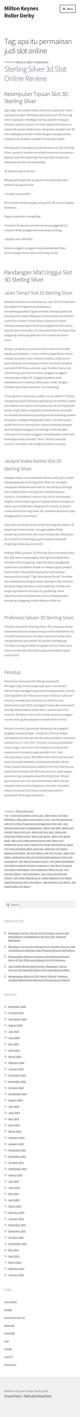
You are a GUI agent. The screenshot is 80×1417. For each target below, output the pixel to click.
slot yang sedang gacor (27, 878)
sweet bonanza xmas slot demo (22, 882)
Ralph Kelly (42, 62)
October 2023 (16, 1162)
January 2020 (16, 1275)
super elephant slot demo (57, 878)
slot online (10, 1302)
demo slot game (40, 836)
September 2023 (17, 1168)
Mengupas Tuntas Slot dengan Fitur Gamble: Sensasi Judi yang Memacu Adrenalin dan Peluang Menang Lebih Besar (41, 948)
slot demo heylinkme (62, 861)
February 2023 (16, 1212)
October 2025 (16, 1013)
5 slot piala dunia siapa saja (27, 815)
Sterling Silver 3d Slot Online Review (35, 73)
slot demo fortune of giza (33, 861)
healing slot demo (14, 853)
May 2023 (13, 1193)
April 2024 (13, 1125)
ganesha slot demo (56, 848)
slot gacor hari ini (14, 1317)
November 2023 (17, 1156)
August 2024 (15, 1100)
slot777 (8, 1357)
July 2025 (13, 1031)
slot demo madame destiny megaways (26, 865)
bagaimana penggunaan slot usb (42, 823)
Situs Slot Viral (24, 811)
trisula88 (9, 1333)
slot (6, 1341)
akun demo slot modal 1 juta (33, 819)
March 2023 (14, 1206)
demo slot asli (22, 832)
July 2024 (13, 1106)
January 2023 (16, 1218)
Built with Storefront (37, 1396)
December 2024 (17, 1075)
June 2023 (14, 1187)
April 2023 (13, 1200)
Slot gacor (10, 1364)
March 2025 (14, 1056)
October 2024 (16, 1087)
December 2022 (17, 1225)
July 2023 (13, 1181)
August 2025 (15, 1025)
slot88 (8, 1349)
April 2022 (13, 1256)
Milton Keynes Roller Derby (21, 12)
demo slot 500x (52, 828)
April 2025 (13, 1050)
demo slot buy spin (43, 832)
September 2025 (17, 1019)
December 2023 (17, 1150)
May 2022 (13, 1250)
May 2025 (13, 1044)
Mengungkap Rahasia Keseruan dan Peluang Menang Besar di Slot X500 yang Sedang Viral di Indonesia (38, 958)
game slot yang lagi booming (48, 844)
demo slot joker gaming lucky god (30, 840)
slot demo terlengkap (16, 869)
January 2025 (16, 1069)
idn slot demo (35, 853)
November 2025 (17, 1006)
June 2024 (14, 1112)
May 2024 (13, 1119)
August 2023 (15, 1175)
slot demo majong (60, 865)
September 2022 (17, 1243)
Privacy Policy (13, 1396)
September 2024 (17, 1094)
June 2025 (14, 1037)
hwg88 (8, 1309)
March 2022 (14, 1262)
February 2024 (16, 1137)
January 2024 (16, 1144)
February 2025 (16, 1062)
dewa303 (9, 1325)
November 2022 (17, 1231)
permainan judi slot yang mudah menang (36, 857)
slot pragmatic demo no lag (46, 869)
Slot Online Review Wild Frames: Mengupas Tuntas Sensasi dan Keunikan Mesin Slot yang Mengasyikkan (39, 968)
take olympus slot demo (56, 882)
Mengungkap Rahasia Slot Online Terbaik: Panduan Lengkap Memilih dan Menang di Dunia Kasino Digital (39, 978)
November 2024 (17, 1081)
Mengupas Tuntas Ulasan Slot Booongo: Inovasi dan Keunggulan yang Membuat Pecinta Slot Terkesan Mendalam (38, 937)
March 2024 (14, 1131)
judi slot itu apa (53, 853)
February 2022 (16, 1268)
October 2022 (16, 1237)
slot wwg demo (31, 874)
